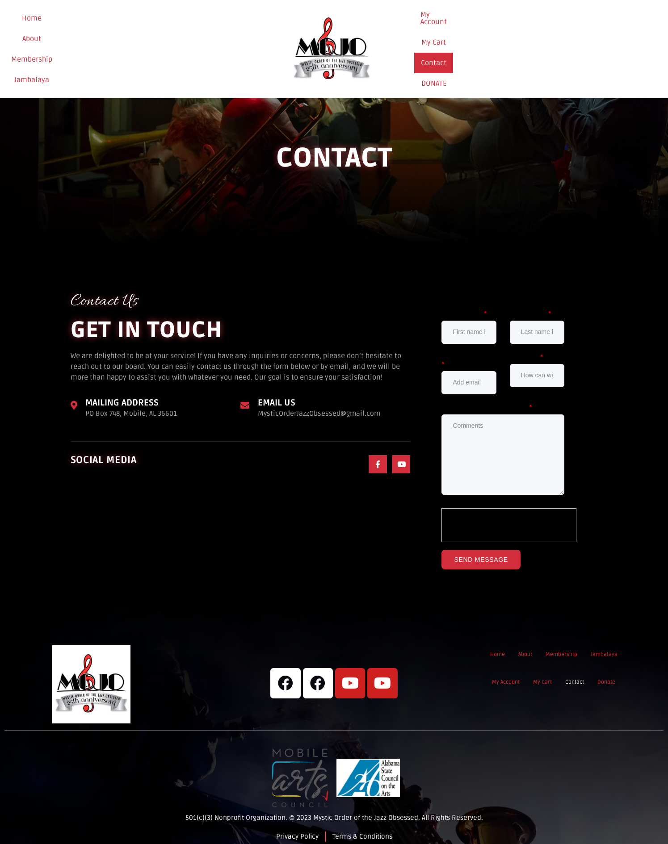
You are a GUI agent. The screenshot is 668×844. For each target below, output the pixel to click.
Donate (600, 46)
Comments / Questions (486, 401)
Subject (527, 350)
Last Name (531, 307)
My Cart (521, 45)
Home (59, 46)
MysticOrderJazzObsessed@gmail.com (321, 407)
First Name (464, 307)
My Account (477, 45)
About (92, 46)
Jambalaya (186, 46)
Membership (135, 46)
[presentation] (509, 518)
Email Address (467, 354)
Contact (559, 45)
